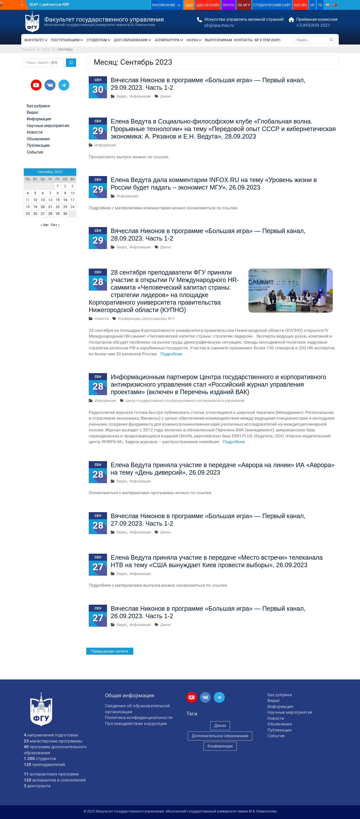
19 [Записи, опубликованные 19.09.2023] (35, 207)
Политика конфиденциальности (139, 717)
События (35, 152)
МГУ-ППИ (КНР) (267, 40)
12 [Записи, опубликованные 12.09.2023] (35, 200)
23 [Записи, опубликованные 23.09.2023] (65, 207)
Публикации (38, 145)
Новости (102, 319)
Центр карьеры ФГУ (158, 319)
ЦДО (189, 5)
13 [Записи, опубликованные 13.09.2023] (43, 200)
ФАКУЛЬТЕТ (34, 40)
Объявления (38, 139)
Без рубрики (38, 106)
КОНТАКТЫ (243, 40)
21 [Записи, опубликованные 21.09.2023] (50, 207)
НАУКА (192, 40)
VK (312, 5)
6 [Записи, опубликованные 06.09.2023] (43, 193)
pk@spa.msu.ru (219, 25)
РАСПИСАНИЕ (163, 5)
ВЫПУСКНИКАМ (218, 40)
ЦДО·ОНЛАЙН (208, 5)
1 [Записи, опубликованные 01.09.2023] (58, 186)
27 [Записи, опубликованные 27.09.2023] (43, 214)
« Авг (44, 225)
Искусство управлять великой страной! (244, 19)
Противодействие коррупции (136, 723)
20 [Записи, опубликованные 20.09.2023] (43, 207)
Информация (140, 96)
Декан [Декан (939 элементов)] (220, 725)
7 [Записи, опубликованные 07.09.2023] (50, 193)
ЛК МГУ (244, 5)
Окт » (55, 225)
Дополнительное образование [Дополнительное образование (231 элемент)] (220, 735)
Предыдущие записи (109, 651)
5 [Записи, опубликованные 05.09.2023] (35, 193)
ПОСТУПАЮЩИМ (65, 40)
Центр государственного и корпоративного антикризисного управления (185, 401)
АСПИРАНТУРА (167, 40)
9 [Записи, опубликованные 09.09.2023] (65, 193)
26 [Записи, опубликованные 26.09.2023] (35, 214)
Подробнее (171, 353)
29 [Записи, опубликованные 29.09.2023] (58, 214)
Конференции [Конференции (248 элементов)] (220, 746)
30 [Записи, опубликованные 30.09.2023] (65, 214)
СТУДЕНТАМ (96, 40)
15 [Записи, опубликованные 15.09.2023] (58, 200)
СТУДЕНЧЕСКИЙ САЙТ (272, 5)
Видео (122, 96)
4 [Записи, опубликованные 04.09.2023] (28, 193)
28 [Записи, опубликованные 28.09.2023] (50, 214)
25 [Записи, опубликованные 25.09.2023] (28, 214)
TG (320, 5)
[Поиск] (71, 62)
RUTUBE (300, 5)
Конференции (129, 319)
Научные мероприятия (48, 126)
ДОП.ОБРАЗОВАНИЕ (131, 40)
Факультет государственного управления (104, 19)
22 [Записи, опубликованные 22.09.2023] (58, 207)
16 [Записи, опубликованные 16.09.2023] (65, 200)
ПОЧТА (228, 5)
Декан (165, 96)
